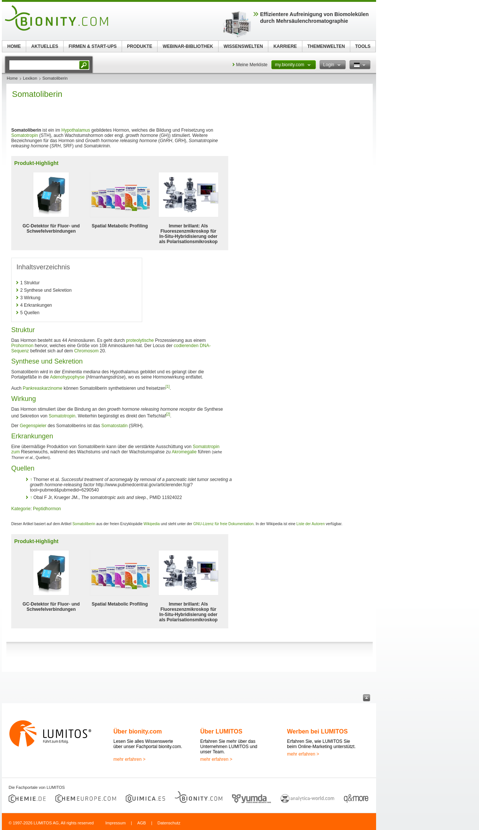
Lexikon (30, 78)
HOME (14, 46)
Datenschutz (169, 823)
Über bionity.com (137, 731)
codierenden (186, 345)
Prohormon (22, 345)
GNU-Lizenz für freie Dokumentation (223, 524)
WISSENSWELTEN (243, 46)
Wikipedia (152, 524)
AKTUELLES (44, 46)
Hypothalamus (75, 130)
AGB (141, 823)
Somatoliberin (83, 524)
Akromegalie (184, 451)
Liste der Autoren (310, 524)
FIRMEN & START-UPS (92, 46)
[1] (167, 387)
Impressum (115, 823)
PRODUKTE (139, 46)
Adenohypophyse (67, 377)
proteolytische (140, 340)
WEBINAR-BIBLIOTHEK (188, 46)
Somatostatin (114, 425)
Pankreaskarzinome (42, 388)
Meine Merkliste (252, 64)
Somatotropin (24, 135)
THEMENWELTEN (326, 46)
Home (12, 78)
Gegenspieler (33, 425)
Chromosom (86, 350)
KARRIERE (285, 46)
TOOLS (362, 46)
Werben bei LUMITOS (317, 731)
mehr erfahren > (129, 759)
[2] (168, 414)
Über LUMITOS (221, 731)
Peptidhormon (47, 508)
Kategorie (20, 508)
